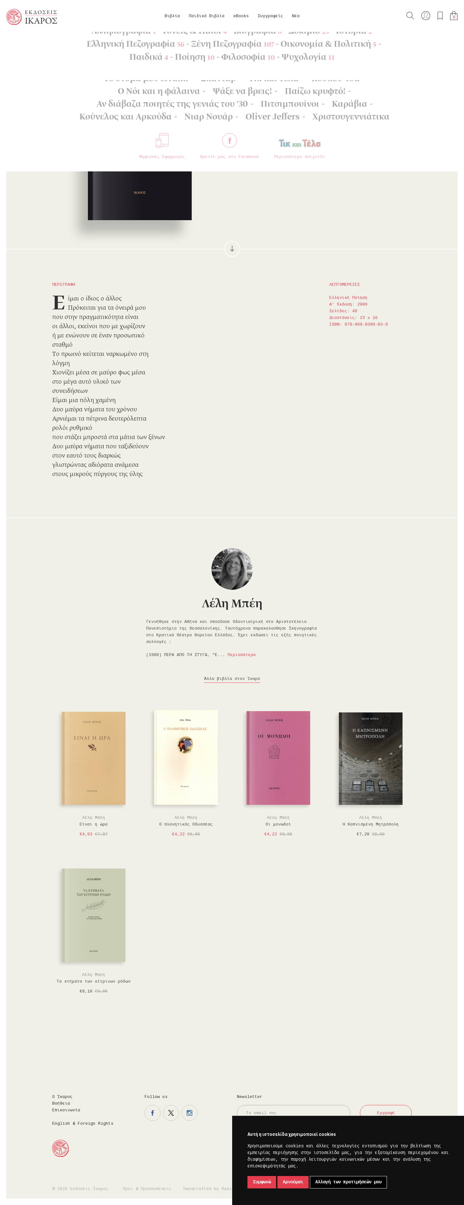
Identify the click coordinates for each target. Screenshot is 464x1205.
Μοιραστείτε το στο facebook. (321, 131)
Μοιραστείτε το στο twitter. (339, 131)
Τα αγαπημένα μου (440, 15)
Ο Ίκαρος (62, 1096)
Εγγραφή (386, 1113)
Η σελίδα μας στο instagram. (189, 1113)
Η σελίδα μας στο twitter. (171, 1113)
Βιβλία (172, 16)
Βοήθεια (61, 1103)
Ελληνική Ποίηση (81, 41)
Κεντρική (21, 41)
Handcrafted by (210, 1189)
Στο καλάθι (270, 131)
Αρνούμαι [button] (293, 1182)
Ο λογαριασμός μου (425, 15)
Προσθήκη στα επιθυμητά (302, 131)
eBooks (241, 16)
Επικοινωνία (66, 1110)
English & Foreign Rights (82, 1123)
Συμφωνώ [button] (262, 1182)
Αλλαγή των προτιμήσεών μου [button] (348, 1182)
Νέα (296, 16)
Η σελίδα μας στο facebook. (153, 1113)
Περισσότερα (242, 655)
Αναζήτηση (410, 15)
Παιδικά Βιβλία (207, 16)
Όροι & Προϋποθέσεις (147, 1189)
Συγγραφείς (270, 16)
